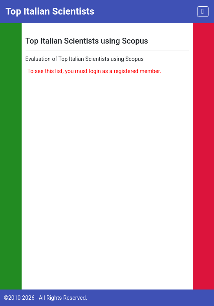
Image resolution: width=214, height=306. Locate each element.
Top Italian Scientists (49, 11)
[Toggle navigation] (203, 11)
